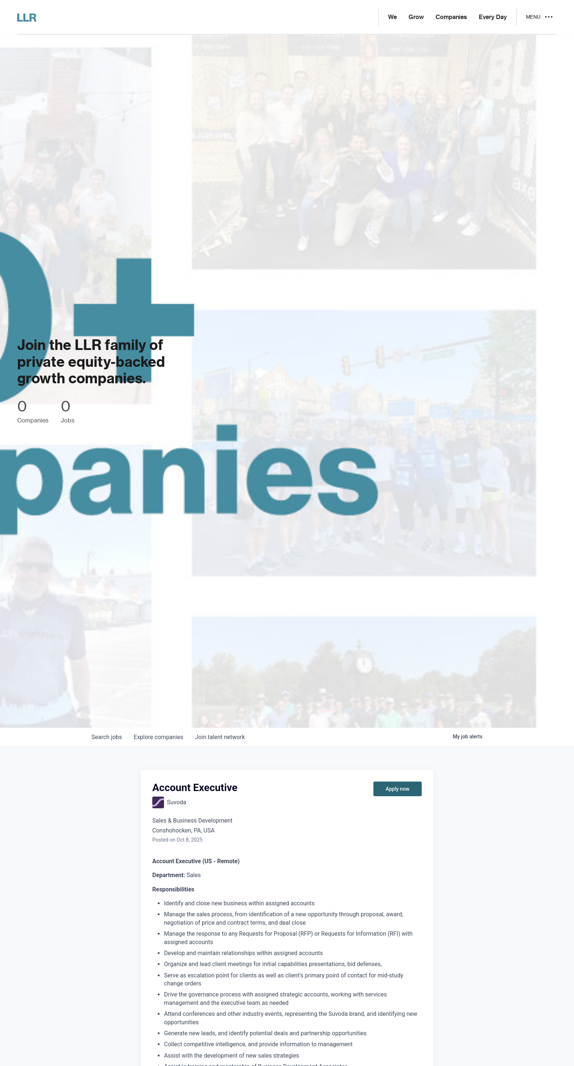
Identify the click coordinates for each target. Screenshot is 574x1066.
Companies (451, 17)
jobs (107, 737)
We (392, 17)
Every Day (493, 17)
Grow (416, 17)
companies (158, 737)
